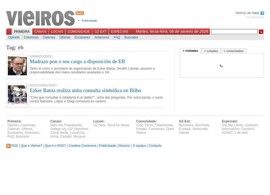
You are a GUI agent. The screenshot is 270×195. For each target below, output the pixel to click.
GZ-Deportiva (78, 129)
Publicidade (89, 20)
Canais (40, 32)
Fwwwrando (73, 125)
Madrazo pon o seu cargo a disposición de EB (77, 61)
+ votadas (211, 51)
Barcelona (186, 125)
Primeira (22, 32)
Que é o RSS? (55, 146)
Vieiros (46, 19)
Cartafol (66, 136)
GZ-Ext (100, 32)
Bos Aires (202, 125)
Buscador (131, 37)
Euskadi (185, 129)
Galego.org (58, 129)
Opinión (14, 37)
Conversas (156, 129)
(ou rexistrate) (255, 17)
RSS (12, 146)
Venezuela (200, 129)
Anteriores (101, 37)
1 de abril (241, 133)
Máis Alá (56, 125)
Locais (57, 32)
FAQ (117, 37)
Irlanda (184, 133)
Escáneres (82, 37)
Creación (251, 125)
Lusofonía (77, 133)
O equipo (139, 146)
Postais (141, 129)
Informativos (231, 129)
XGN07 (227, 133)
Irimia (54, 136)
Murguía (79, 136)
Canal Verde (59, 133)
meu (258, 13)
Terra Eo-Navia (118, 125)
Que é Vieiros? (31, 146)
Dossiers (248, 129)
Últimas (64, 37)
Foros (149, 125)
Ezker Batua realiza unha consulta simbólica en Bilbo (85, 90)
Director (124, 146)
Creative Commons (82, 146)
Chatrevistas (164, 125)
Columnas (31, 37)
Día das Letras (232, 125)
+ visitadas (190, 50)
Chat (139, 125)
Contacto (154, 146)
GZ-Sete (99, 125)
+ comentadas (234, 51)
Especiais (119, 32)
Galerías (49, 37)
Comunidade (79, 32)
